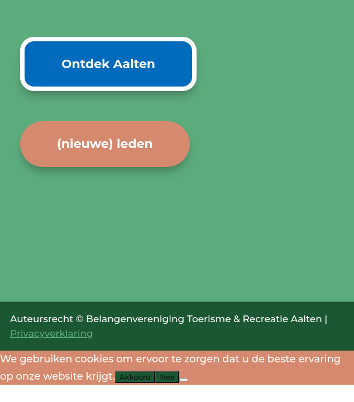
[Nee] (183, 379)
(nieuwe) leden (105, 143)
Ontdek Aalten (108, 63)
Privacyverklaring (51, 333)
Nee (167, 376)
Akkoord (135, 376)
